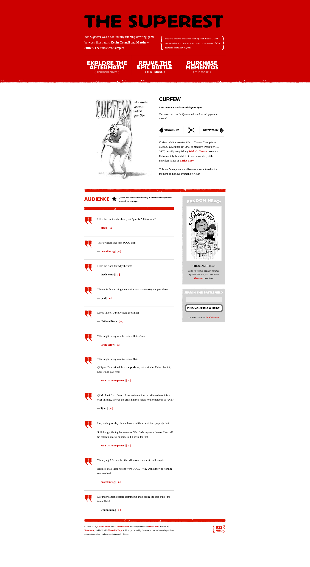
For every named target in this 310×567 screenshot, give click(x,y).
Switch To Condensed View (191, 130)
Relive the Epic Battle (154, 69)
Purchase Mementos (201, 69)
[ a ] (111, 227)
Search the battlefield (204, 291)
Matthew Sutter (122, 526)
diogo (104, 227)
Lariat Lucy (187, 160)
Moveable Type (115, 530)
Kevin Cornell (120, 42)
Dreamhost (89, 530)
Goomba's (198, 278)
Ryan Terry (107, 344)
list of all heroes (212, 317)
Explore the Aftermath (107, 69)
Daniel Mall (153, 526)
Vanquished (171, 130)
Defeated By (212, 130)
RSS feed (219, 529)
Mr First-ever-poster (112, 380)
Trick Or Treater (198, 151)
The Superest (153, 21)
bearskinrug (108, 251)
